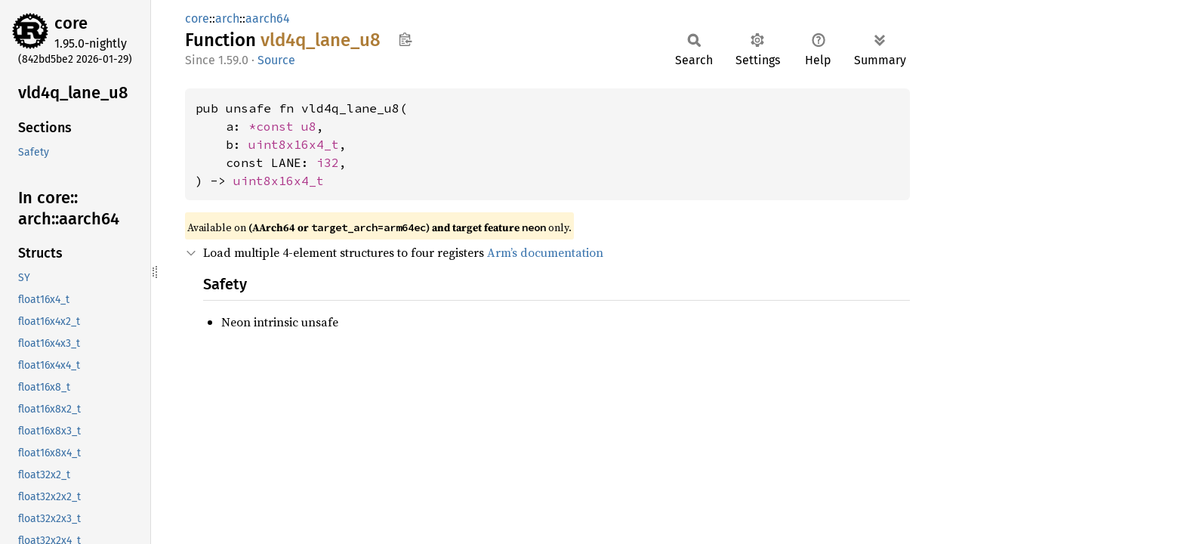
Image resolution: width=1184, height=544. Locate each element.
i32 (327, 162)
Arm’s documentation (545, 252)
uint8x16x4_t (293, 144)
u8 (308, 126)
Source (276, 60)
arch (227, 18)
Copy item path (405, 39)
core (71, 23)
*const (274, 126)
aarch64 (267, 18)
